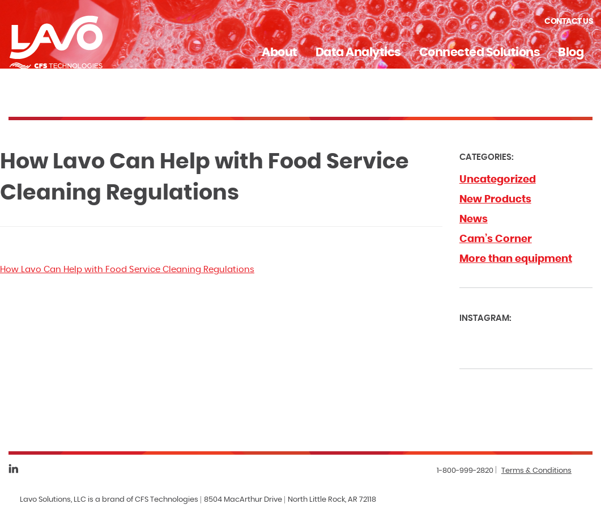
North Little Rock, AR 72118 (332, 499)
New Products (495, 199)
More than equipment (515, 259)
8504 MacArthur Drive (243, 499)
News (473, 219)
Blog (570, 52)
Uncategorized (497, 180)
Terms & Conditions (536, 471)
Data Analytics (358, 52)
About (279, 52)
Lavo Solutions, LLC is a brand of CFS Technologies (109, 499)
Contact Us (568, 22)
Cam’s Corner (495, 239)
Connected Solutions (479, 52)
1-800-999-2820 (465, 471)
